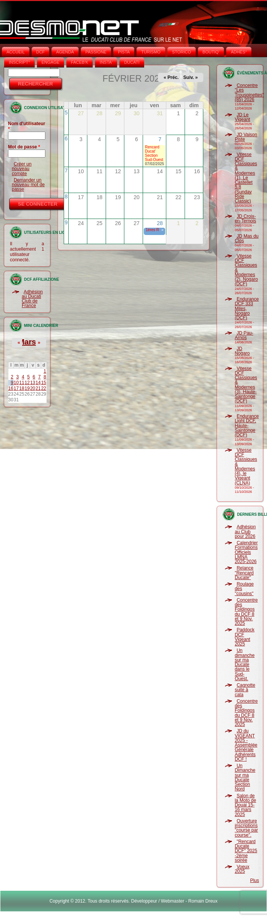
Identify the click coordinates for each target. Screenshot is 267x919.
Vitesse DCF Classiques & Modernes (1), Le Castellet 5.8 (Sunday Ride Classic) (246, 178)
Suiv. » (190, 77)
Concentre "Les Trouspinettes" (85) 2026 (249, 92)
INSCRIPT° (19, 62)
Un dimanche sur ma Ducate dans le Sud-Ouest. (244, 664)
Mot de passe (24, 147)
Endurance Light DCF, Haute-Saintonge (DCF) (247, 426)
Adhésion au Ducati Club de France (32, 299)
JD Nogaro (242, 351)
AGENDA (65, 52)
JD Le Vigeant (242, 117)
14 (37, 382)
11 (21, 382)
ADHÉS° (239, 52)
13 (32, 382)
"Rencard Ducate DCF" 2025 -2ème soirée (246, 851)
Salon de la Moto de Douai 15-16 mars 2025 (245, 805)
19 (27, 388)
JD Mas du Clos (246, 238)
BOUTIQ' (211, 52)
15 (43, 382)
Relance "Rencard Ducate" (244, 572)
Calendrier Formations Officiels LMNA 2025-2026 (246, 552)
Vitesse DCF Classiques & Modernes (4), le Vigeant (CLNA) (246, 466)
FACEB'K (79, 62)
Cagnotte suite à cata (245, 689)
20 (32, 388)
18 (21, 388)
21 (37, 388)
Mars (27, 342)
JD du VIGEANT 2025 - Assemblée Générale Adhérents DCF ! (246, 745)
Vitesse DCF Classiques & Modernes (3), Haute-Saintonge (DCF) (246, 385)
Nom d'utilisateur (26, 126)
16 (10, 388)
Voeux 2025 (242, 869)
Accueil (15, 52)
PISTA (124, 52)
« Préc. (171, 77)
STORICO (181, 52)
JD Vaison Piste (246, 137)
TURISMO (151, 52)
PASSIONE (95, 52)
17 (16, 388)
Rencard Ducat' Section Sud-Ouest (154, 153)
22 (43, 388)
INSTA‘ (106, 62)
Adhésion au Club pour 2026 (245, 531)
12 (27, 382)
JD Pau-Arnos (244, 335)
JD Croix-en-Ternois (245, 219)
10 (16, 382)
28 (160, 223)
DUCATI (131, 62)
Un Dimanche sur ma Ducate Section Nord (245, 777)
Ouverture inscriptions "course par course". (246, 828)
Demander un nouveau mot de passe (28, 184)
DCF (40, 52)
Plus (254, 880)
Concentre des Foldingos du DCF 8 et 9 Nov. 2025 (246, 611)
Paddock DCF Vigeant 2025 (244, 637)
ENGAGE (51, 62)
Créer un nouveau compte (22, 168)
